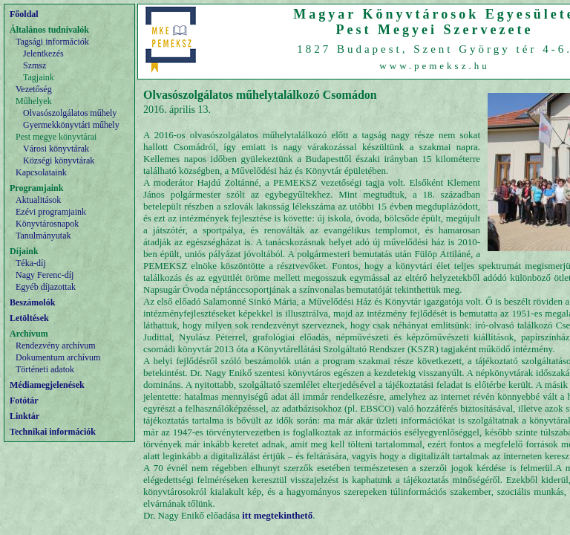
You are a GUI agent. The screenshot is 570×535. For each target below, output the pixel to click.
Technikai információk (53, 432)
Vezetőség (34, 89)
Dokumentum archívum (58, 357)
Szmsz (34, 65)
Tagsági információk (52, 41)
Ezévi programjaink (51, 212)
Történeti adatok (45, 369)
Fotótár (24, 400)
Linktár (24, 416)
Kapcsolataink (41, 172)
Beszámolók (32, 302)
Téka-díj (31, 263)
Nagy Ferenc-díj (44, 275)
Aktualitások (38, 200)
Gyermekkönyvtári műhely (71, 125)
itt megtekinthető (277, 515)
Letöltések (29, 318)
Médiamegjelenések (47, 385)
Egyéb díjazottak (46, 287)
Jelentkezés (43, 53)
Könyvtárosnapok (47, 223)
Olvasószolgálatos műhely (70, 113)
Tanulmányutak (43, 235)
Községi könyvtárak (58, 160)
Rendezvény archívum (56, 345)
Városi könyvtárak (56, 148)
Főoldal (24, 14)
